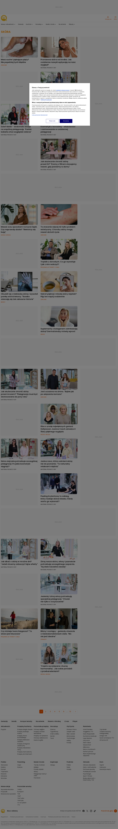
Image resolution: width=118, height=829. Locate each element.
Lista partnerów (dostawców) (39, 115)
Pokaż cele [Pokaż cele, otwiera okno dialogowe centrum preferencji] (52, 121)
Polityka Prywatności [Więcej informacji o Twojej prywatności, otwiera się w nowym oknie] (46, 99)
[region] (59, 104)
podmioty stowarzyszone (62, 90)
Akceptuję (66, 121)
